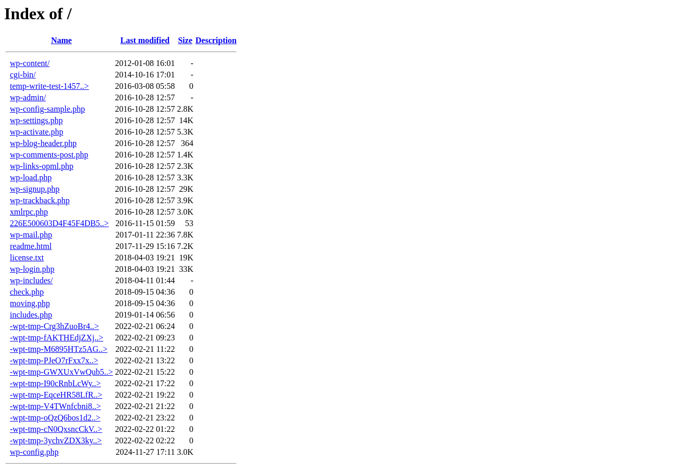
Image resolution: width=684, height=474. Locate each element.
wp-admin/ (28, 97)
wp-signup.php (35, 189)
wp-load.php (30, 177)
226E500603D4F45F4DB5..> (59, 223)
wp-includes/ (31, 280)
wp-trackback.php (40, 200)
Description (215, 40)
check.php (27, 291)
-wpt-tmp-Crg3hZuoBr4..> (54, 326)
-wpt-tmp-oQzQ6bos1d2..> (55, 417)
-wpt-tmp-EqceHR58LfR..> (56, 394)
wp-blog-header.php (43, 143)
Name (61, 40)
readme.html (30, 246)
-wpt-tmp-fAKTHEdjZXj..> (56, 337)
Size (185, 40)
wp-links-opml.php (41, 166)
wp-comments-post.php (49, 154)
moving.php (30, 303)
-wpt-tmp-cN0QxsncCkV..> (56, 429)
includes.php (31, 314)
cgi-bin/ (23, 74)
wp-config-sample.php (47, 108)
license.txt (27, 257)
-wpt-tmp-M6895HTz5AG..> (59, 349)
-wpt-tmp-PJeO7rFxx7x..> (54, 360)
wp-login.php (32, 269)
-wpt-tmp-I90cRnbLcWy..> (55, 383)
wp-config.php (34, 451)
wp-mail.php (31, 234)
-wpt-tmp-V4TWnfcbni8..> (55, 406)
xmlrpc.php (29, 211)
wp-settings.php (36, 120)
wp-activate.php (36, 131)
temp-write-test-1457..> (49, 86)
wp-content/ (29, 63)
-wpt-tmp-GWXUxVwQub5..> (61, 371)
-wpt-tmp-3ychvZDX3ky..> (56, 440)
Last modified (145, 40)
